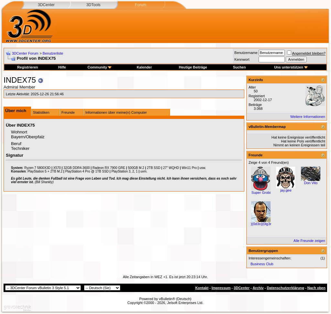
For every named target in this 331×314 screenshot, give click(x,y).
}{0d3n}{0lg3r (261, 224)
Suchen (239, 67)
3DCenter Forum (25, 53)
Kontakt (201, 288)
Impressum (221, 288)
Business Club (262, 264)
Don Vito (310, 183)
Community (100, 67)
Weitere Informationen (307, 117)
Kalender (144, 67)
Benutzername (246, 53)
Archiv (257, 288)
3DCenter (46, 5)
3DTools (93, 5)
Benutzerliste (53, 53)
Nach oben (316, 288)
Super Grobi (261, 192)
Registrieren (27, 67)
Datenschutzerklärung (285, 288)
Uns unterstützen (291, 67)
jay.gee (286, 190)
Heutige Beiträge (193, 67)
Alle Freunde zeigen (309, 241)
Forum (140, 5)
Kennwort (241, 59)
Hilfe (62, 67)
